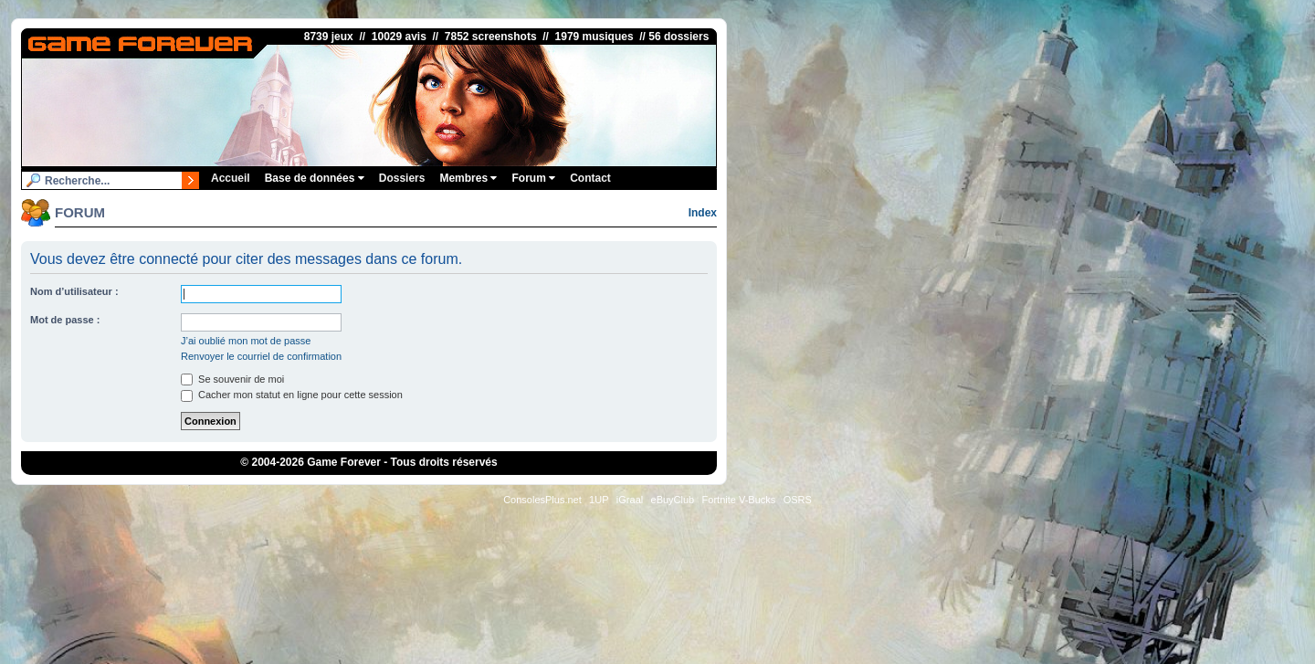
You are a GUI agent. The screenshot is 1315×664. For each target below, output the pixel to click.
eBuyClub (673, 499)
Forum (533, 178)
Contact (590, 178)
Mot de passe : (65, 319)
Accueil (230, 178)
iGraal (629, 499)
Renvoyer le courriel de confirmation (261, 356)
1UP (598, 499)
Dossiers (402, 178)
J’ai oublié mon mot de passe (245, 340)
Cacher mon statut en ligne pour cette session (292, 394)
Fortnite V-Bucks (739, 499)
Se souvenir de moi (232, 379)
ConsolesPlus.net (542, 499)
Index (703, 212)
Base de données (314, 178)
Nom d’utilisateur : (74, 291)
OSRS (798, 499)
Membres (468, 178)
